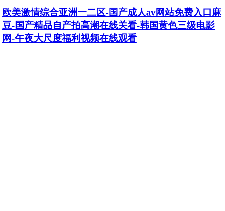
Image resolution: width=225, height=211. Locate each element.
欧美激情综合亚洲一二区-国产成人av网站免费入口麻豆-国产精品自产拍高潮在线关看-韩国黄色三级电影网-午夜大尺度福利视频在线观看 (111, 25)
